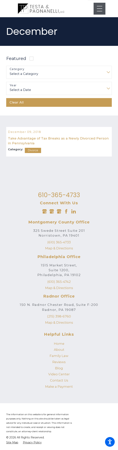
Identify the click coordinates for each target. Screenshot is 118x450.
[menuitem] (59, 346)
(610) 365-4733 (59, 245)
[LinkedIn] (73, 214)
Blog (59, 371)
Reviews (59, 365)
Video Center (59, 377)
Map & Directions (59, 251)
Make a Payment (59, 389)
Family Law (59, 358)
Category (17, 69)
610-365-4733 (59, 198)
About (59, 352)
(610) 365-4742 (59, 284)
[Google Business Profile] (44, 214)
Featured (16, 58)
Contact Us (59, 383)
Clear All (16, 102)
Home (59, 346)
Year (13, 85)
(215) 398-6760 (59, 319)
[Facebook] (66, 214)
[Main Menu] (100, 9)
